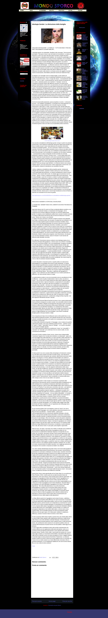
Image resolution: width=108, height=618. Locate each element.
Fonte (33, 546)
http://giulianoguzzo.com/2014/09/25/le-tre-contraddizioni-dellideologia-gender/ (51, 195)
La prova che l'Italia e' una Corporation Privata (84, 91)
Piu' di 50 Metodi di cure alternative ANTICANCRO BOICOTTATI (85, 78)
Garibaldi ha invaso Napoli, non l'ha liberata (85, 98)
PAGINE (80, 10)
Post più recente (37, 601)
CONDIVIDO (81, 108)
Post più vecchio (67, 601)
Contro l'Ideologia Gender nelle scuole (52, 140)
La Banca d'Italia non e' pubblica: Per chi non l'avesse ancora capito (85, 85)
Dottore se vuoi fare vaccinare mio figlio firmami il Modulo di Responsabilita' (82, 37)
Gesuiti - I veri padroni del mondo (85, 63)
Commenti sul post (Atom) (54, 605)
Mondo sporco (82, 27)
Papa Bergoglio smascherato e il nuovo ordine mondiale (85, 71)
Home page (52, 601)
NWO (31, 10)
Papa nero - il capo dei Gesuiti (84, 50)
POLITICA (61, 10)
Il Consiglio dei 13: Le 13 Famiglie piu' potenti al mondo (84, 57)
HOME (22, 10)
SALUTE (51, 10)
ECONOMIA (42, 10)
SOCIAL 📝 (71, 10)
